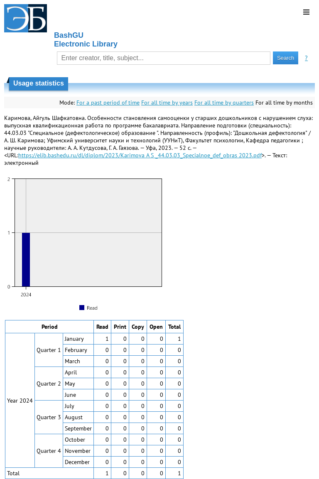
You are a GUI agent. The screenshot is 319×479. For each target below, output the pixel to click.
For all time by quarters (224, 102)
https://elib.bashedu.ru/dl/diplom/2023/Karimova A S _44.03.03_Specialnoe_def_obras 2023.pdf (140, 155)
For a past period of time (108, 102)
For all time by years (167, 102)
